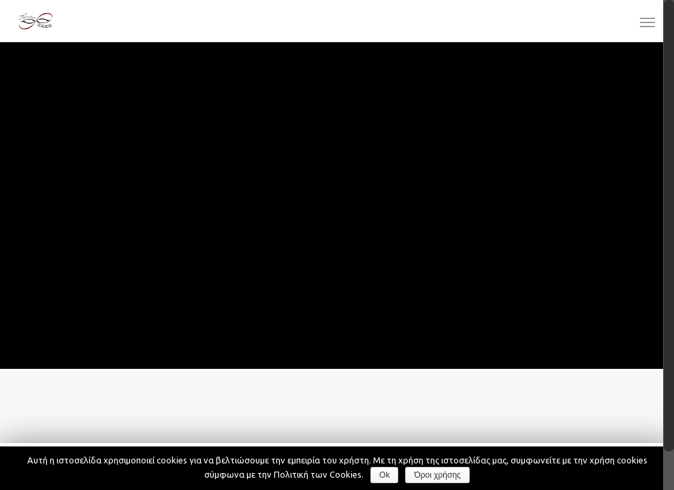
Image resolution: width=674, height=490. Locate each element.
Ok (384, 475)
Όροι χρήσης (437, 475)
